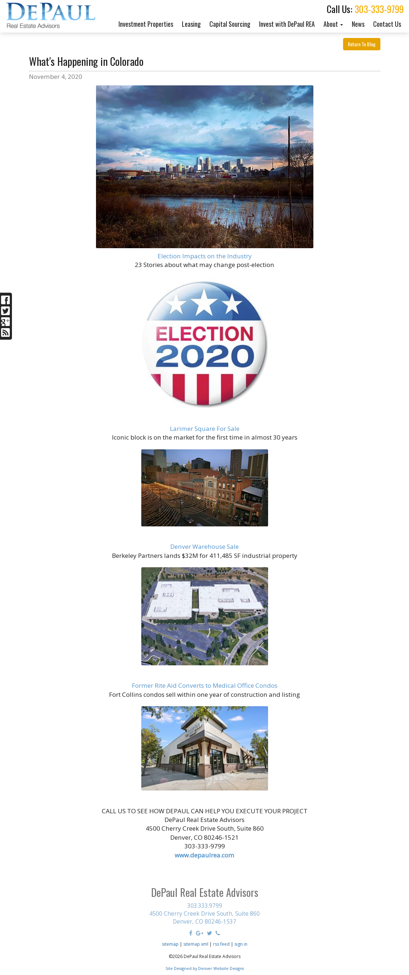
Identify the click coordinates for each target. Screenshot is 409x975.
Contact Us (387, 24)
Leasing (191, 24)
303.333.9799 (204, 906)
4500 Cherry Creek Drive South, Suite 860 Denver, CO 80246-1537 (204, 917)
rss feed (221, 944)
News (358, 24)
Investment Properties (145, 24)
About (333, 24)
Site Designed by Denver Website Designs (205, 968)
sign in (240, 944)
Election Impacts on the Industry (205, 256)
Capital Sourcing (229, 24)
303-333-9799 (379, 9)
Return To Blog (362, 44)
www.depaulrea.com (204, 855)
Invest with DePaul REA (287, 24)
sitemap (170, 944)
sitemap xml (195, 944)
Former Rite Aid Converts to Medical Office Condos (204, 685)
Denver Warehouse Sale (204, 546)
